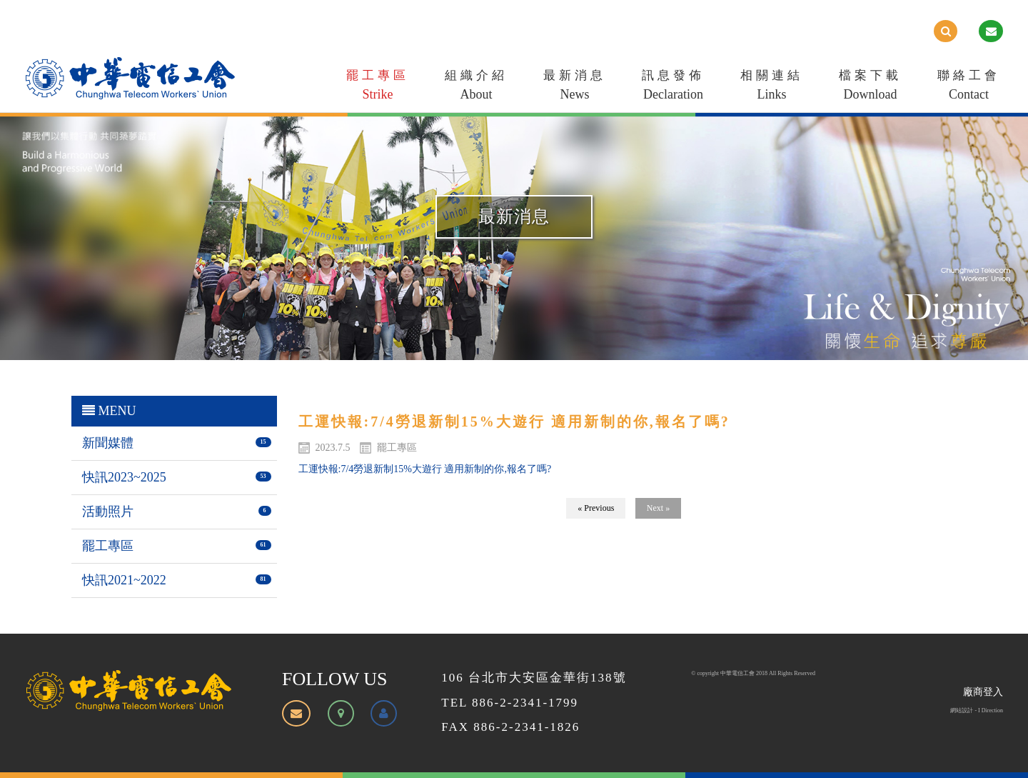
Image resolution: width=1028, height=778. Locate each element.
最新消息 (574, 87)
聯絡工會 (968, 87)
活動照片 (107, 511)
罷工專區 (377, 87)
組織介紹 (476, 87)
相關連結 (771, 87)
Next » (658, 508)
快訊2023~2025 (124, 477)
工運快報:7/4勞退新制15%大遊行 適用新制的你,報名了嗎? (425, 469)
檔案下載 (870, 87)
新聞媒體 (107, 443)
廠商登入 (983, 692)
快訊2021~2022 (124, 580)
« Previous (596, 508)
